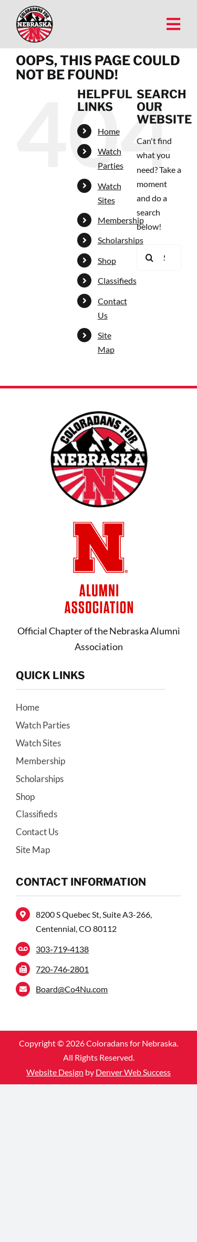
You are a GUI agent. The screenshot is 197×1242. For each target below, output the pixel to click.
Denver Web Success (133, 1072)
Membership (121, 220)
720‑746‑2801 (62, 969)
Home (109, 131)
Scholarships (120, 240)
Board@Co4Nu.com (72, 989)
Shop (107, 260)
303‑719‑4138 (62, 949)
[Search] (150, 257)
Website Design (55, 1072)
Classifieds (117, 280)
